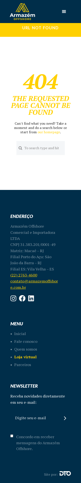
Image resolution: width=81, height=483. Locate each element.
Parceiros (22, 364)
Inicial (20, 333)
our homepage (49, 132)
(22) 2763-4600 (23, 275)
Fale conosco (25, 341)
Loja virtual (25, 356)
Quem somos (25, 349)
